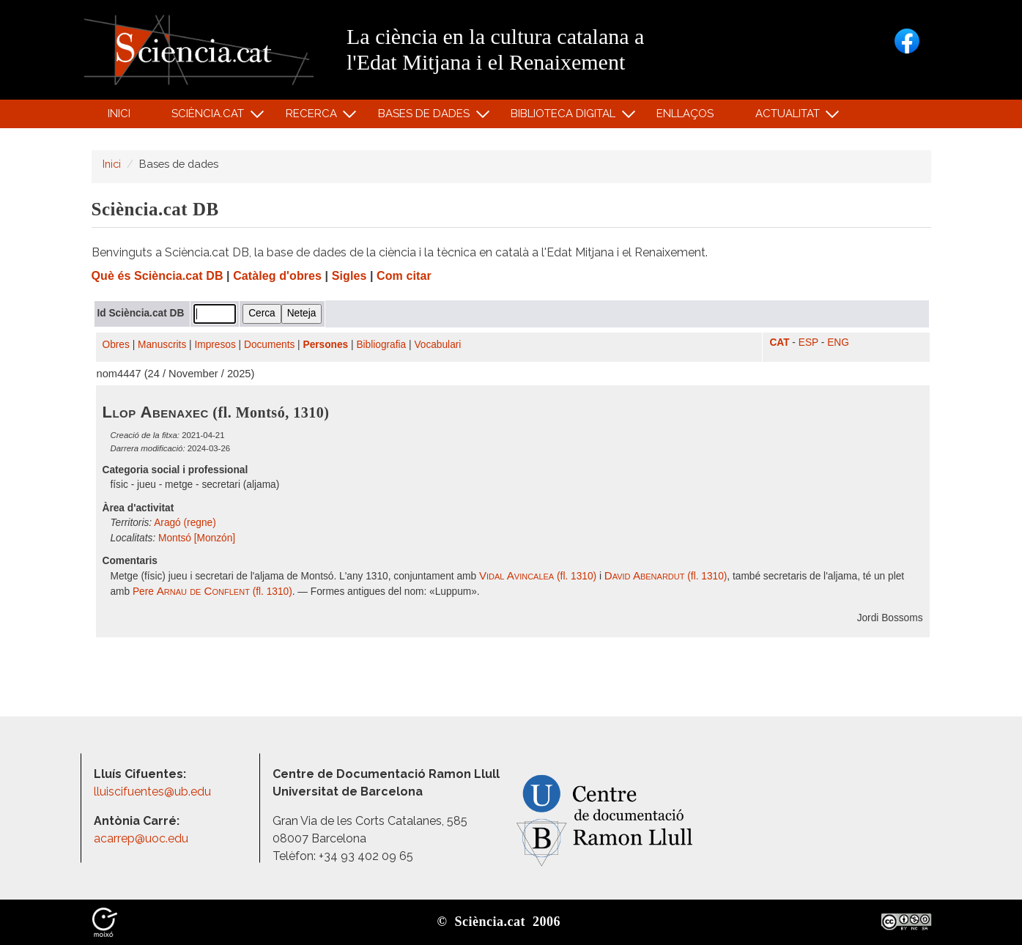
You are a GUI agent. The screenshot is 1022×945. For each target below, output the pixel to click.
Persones (326, 344)
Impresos (214, 344)
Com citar (404, 276)
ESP (808, 342)
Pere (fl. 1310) (212, 591)
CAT (779, 342)
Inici (119, 113)
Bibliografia (381, 344)
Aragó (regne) (185, 522)
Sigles (349, 276)
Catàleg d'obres (277, 276)
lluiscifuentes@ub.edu (154, 791)
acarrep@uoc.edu (141, 838)
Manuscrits (162, 344)
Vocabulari (437, 344)
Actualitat (789, 116)
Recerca (313, 116)
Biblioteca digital (566, 116)
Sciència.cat (210, 116)
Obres (116, 344)
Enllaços (685, 113)
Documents (269, 344)
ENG (838, 342)
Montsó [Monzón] (196, 538)
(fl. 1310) (537, 576)
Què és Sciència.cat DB (157, 276)
